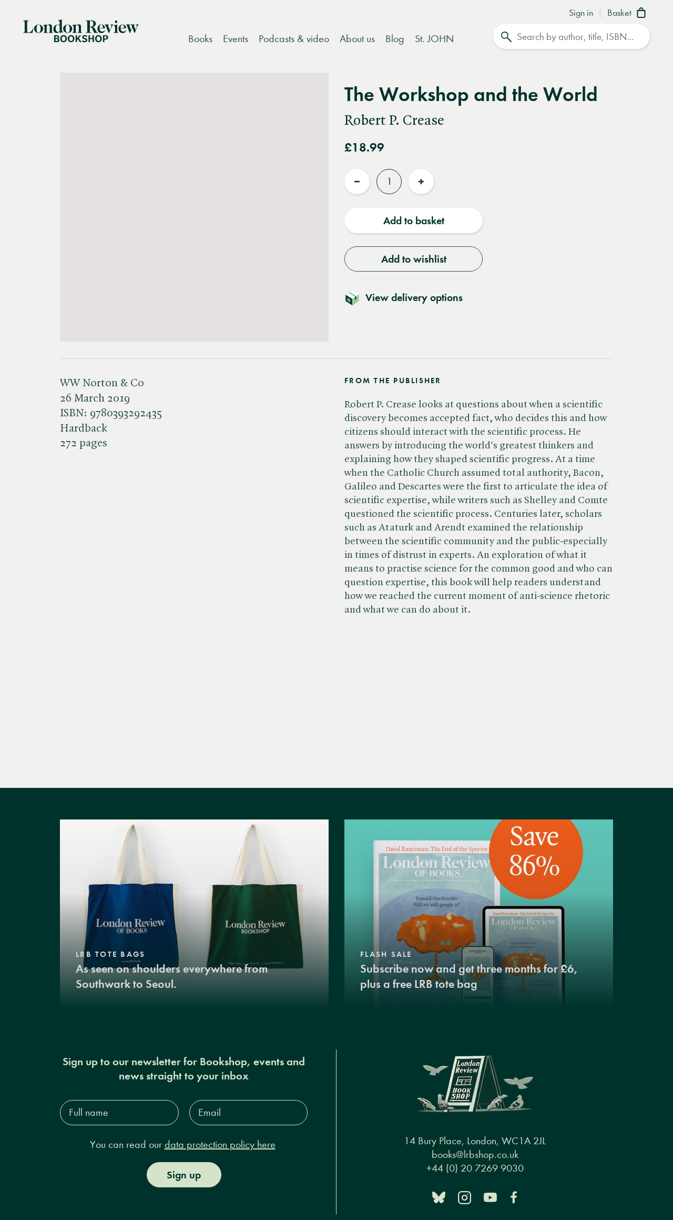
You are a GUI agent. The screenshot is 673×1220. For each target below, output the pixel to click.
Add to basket (413, 220)
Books (200, 39)
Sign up (184, 1174)
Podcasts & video (294, 39)
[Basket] (628, 13)
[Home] (81, 30)
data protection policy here (220, 1144)
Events (235, 39)
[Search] (571, 36)
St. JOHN (434, 39)
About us (357, 39)
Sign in (581, 13)
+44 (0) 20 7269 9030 (475, 1168)
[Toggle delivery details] (409, 297)
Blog (394, 39)
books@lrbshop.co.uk (475, 1154)
